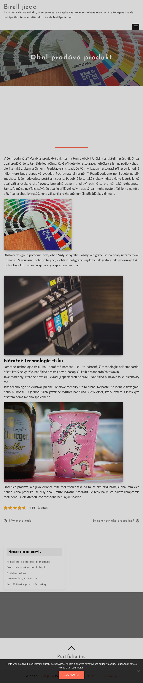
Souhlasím (71, 675)
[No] (138, 671)
